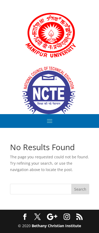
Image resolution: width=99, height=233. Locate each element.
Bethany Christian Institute (56, 225)
